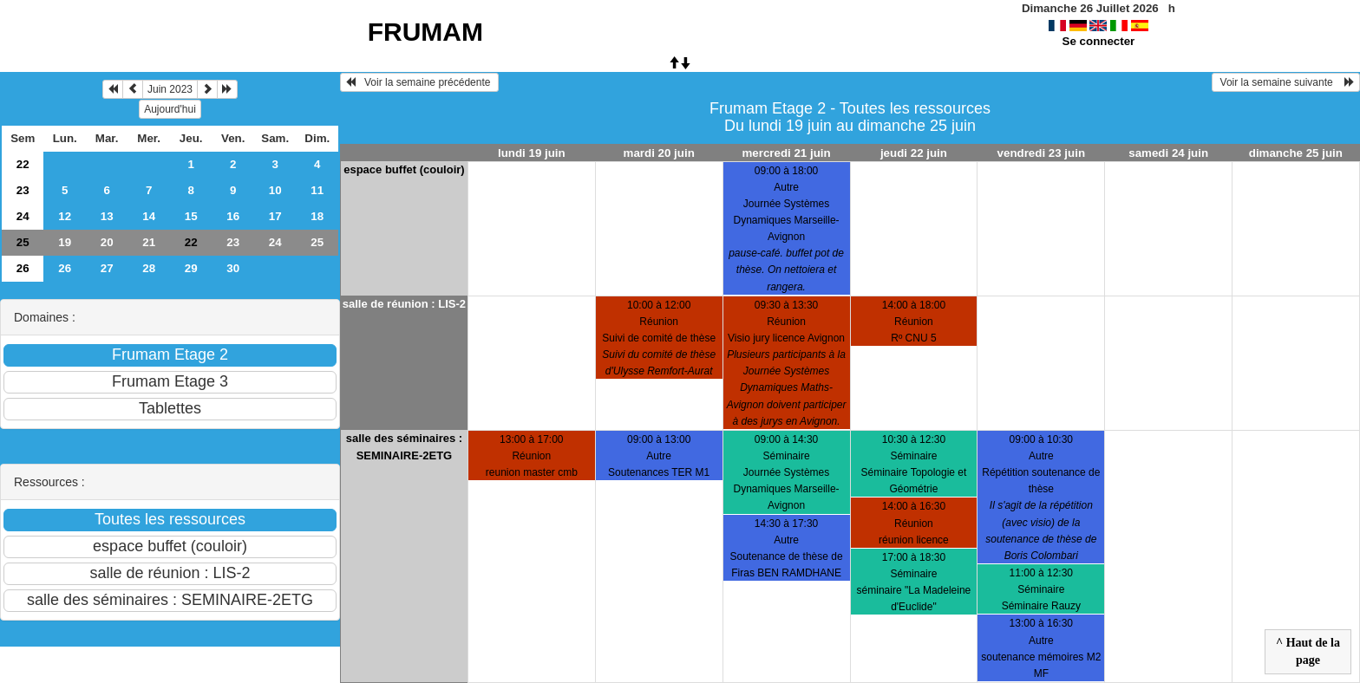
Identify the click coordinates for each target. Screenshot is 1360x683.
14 (148, 216)
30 (232, 268)
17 (275, 216)
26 (22, 268)
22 (22, 164)
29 (191, 268)
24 (22, 216)
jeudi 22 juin (913, 152)
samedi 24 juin (1168, 152)
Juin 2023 (170, 89)
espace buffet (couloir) (403, 169)
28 (148, 268)
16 (232, 216)
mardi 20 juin (659, 152)
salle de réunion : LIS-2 (404, 303)
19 (64, 242)
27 (107, 268)
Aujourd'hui (170, 109)
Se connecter (1098, 41)
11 (317, 190)
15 (191, 216)
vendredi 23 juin (1041, 152)
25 (22, 242)
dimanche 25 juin (1296, 152)
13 (107, 216)
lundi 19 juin (532, 152)
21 (148, 242)
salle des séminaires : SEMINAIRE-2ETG (404, 447)
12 (64, 216)
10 (275, 190)
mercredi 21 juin (786, 152)
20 (107, 242)
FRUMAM (425, 31)
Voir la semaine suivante (1286, 82)
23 (22, 190)
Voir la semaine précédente (419, 82)
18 (317, 216)
